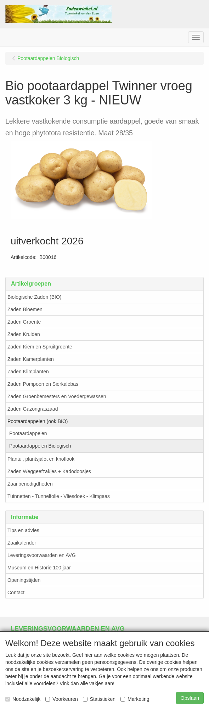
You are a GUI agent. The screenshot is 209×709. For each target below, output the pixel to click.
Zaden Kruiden (23, 334)
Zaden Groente (24, 322)
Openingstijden (23, 580)
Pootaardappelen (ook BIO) (37, 421)
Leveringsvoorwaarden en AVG (41, 555)
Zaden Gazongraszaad (32, 409)
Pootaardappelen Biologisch (40, 446)
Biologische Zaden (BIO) (34, 297)
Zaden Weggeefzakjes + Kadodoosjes (49, 471)
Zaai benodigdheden (30, 484)
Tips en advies (23, 530)
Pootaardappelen (28, 433)
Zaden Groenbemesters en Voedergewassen (56, 396)
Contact (15, 592)
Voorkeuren (61, 699)
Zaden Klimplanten (28, 371)
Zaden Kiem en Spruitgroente (39, 347)
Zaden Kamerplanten (30, 359)
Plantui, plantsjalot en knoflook (40, 459)
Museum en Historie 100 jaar (39, 567)
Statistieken (99, 699)
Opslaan (190, 698)
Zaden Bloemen (25, 309)
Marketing (134, 699)
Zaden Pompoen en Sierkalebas (42, 384)
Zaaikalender (21, 543)
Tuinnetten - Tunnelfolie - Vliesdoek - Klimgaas (58, 496)
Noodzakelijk (22, 699)
